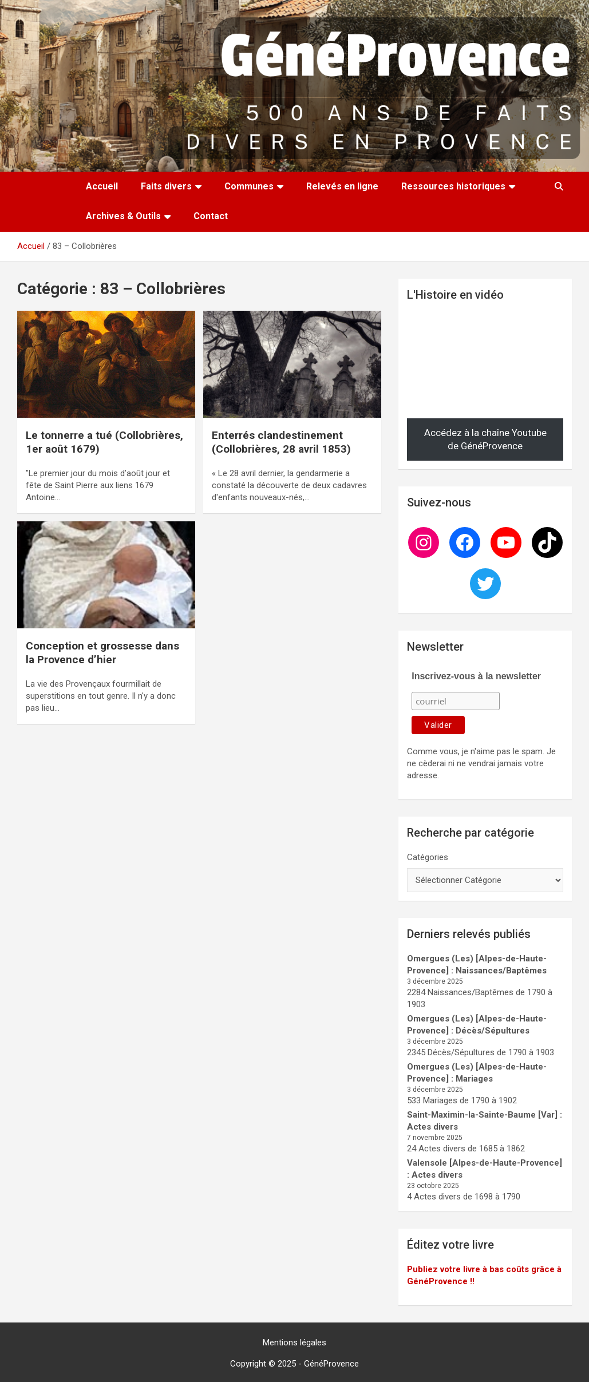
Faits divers (166, 186)
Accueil (102, 186)
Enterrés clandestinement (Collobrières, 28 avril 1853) (281, 442)
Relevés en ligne (342, 186)
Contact (210, 216)
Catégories (427, 857)
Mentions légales (294, 1342)
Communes (249, 186)
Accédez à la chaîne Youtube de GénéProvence (485, 439)
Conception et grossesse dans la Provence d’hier (102, 653)
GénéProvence (331, 1364)
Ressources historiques (453, 186)
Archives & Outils (123, 216)
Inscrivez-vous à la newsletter (476, 676)
